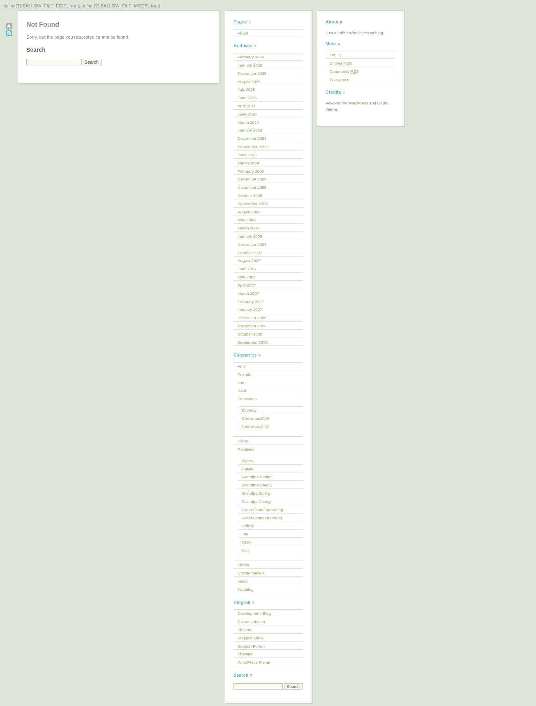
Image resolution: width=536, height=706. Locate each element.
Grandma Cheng (257, 485)
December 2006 (252, 317)
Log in (335, 55)
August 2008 (249, 212)
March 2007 (248, 293)
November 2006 (252, 326)
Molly (246, 542)
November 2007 (252, 244)
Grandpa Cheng (256, 501)
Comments (344, 71)
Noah (242, 390)
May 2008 (246, 220)
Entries (341, 63)
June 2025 (247, 97)
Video (243, 581)
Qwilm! (383, 103)
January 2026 (250, 65)
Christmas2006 (255, 418)
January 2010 (250, 130)
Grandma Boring (256, 477)
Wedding (246, 589)
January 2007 (250, 309)
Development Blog (254, 613)
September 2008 (253, 203)
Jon (245, 534)
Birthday (249, 410)
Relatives (246, 449)
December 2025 (252, 73)
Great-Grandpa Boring (262, 518)
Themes (245, 654)
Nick (246, 550)
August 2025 (249, 81)
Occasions (247, 398)
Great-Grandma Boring (262, 509)
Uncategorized (251, 573)
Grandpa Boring (256, 493)
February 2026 (251, 57)
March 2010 (248, 122)
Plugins (244, 629)
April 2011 (247, 106)
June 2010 (247, 114)
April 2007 (247, 285)
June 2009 (247, 155)
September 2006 (253, 342)
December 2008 (252, 179)
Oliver (243, 441)
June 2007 (247, 268)
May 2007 (246, 277)
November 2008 (252, 187)
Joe (241, 382)
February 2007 (251, 301)
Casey (247, 469)
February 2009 (251, 171)
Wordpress (339, 79)
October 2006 (250, 334)
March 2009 (248, 163)
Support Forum (251, 646)
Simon (243, 564)
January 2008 (250, 236)
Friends (244, 374)
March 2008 (248, 228)
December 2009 (252, 138)
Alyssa (248, 460)
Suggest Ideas (250, 638)
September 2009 (253, 146)
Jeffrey (248, 525)
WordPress (358, 103)
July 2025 (246, 89)
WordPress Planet (254, 662)
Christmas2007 (255, 426)
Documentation (251, 621)
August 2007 (249, 260)
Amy (242, 366)
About (243, 33)
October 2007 (250, 252)
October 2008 (250, 195)
